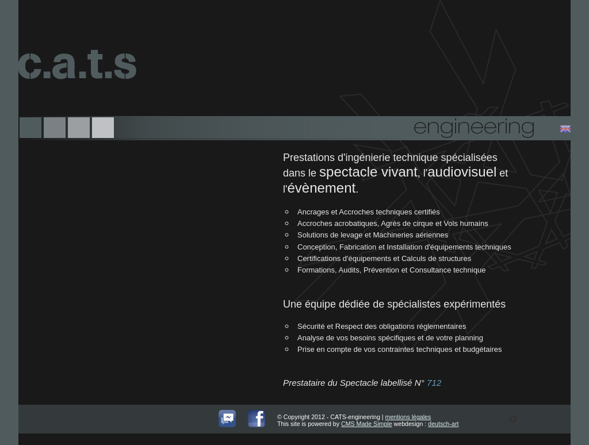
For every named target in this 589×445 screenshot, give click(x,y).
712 (434, 383)
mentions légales (408, 416)
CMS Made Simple (366, 423)
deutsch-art (443, 423)
